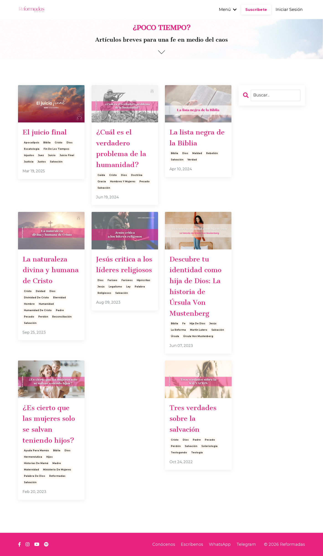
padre (60, 310)
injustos (29, 155)
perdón (43, 316)
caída (101, 175)
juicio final (67, 155)
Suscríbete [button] (256, 9)
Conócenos (163, 544)
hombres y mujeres (122, 181)
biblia (47, 142)
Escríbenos (192, 544)
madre (56, 463)
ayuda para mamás (36, 450)
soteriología (209, 446)
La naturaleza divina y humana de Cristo (51, 270)
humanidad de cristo (38, 310)
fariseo (112, 280)
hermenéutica (33, 456)
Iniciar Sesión (289, 9)
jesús (101, 286)
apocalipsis (31, 142)
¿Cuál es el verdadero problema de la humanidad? (121, 148)
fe (183, 323)
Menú (228, 9)
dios (69, 142)
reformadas (57, 476)
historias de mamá (36, 463)
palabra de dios (34, 476)
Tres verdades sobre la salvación (192, 419)
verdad (192, 159)
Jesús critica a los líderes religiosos (124, 264)
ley (128, 286)
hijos (49, 456)
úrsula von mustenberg (198, 336)
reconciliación (62, 316)
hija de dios (197, 323)
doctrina (136, 175)
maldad (197, 153)
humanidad (46, 303)
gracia (101, 181)
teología (197, 452)
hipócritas (143, 280)
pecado (144, 181)
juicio (52, 155)
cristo (58, 142)
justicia (28, 161)
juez (41, 155)
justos (42, 161)
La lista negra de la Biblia (197, 137)
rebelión (212, 153)
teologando (179, 452)
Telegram (246, 544)
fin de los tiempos (56, 148)
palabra (140, 286)
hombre (29, 303)
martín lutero (198, 329)
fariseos (127, 280)
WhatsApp (220, 544)
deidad (40, 291)
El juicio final (45, 132)
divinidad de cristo (36, 297)
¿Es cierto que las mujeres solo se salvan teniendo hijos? (49, 424)
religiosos (104, 293)
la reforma (178, 329)
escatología (31, 148)
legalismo (115, 286)
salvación (56, 161)
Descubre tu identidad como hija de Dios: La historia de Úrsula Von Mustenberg (195, 286)
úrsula (175, 336)
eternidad (59, 297)
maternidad (31, 469)
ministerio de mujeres (57, 469)
